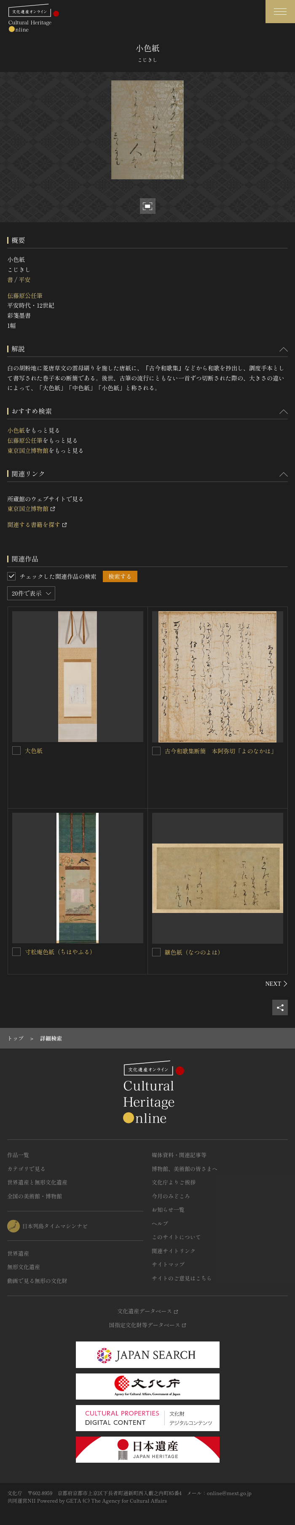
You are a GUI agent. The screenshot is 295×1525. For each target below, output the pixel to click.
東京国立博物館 (27, 450)
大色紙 (34, 750)
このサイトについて (176, 1237)
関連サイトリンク (174, 1251)
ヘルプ (160, 1223)
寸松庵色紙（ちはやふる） (60, 951)
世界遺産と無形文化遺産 (37, 1182)
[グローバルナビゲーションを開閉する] (280, 11)
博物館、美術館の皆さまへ (184, 1169)
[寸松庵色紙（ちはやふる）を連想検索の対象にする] (16, 951)
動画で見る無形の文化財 (37, 1281)
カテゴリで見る (26, 1169)
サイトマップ (168, 1264)
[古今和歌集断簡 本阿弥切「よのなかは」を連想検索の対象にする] (156, 751)
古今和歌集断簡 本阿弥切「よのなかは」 (221, 751)
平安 (24, 279)
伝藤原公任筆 (25, 295)
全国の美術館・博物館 (34, 1196)
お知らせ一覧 (168, 1210)
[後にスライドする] (277, 984)
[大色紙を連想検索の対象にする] (16, 750)
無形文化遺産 (23, 1267)
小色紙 (16, 430)
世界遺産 (18, 1253)
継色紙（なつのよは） (194, 952)
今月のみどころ (171, 1196)
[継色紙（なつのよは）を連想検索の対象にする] (156, 952)
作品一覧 (18, 1155)
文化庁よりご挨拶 (174, 1182)
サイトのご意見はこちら (182, 1278)
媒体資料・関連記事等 (179, 1155)
